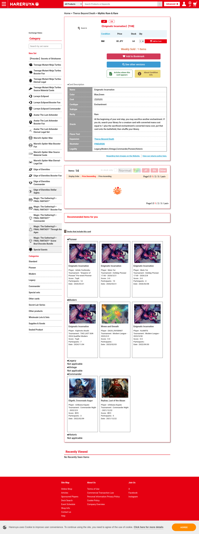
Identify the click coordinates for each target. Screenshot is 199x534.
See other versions (133, 64)
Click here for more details (148, 527)
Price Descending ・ (90, 176)
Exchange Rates (35, 33)
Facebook (133, 492)
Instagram (133, 495)
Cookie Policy (93, 499)
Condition (105, 34)
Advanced (170, 4)
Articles (64, 492)
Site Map (65, 481)
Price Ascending (104, 176)
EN (112, 22)
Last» (163, 176)
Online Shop (66, 488)
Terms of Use (93, 488)
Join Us (132, 481)
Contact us (66, 511)
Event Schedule (68, 503)
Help (63, 515)
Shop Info (65, 507)
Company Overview (96, 503)
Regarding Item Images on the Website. (123, 156)
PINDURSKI (99, 144)
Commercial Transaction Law (100, 492)
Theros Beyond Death (104, 139)
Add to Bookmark (133, 56)
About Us (91, 481)
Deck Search (67, 499)
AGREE (184, 527)
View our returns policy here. (155, 156)
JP (104, 22)
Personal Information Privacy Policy (103, 495)
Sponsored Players (69, 495)
